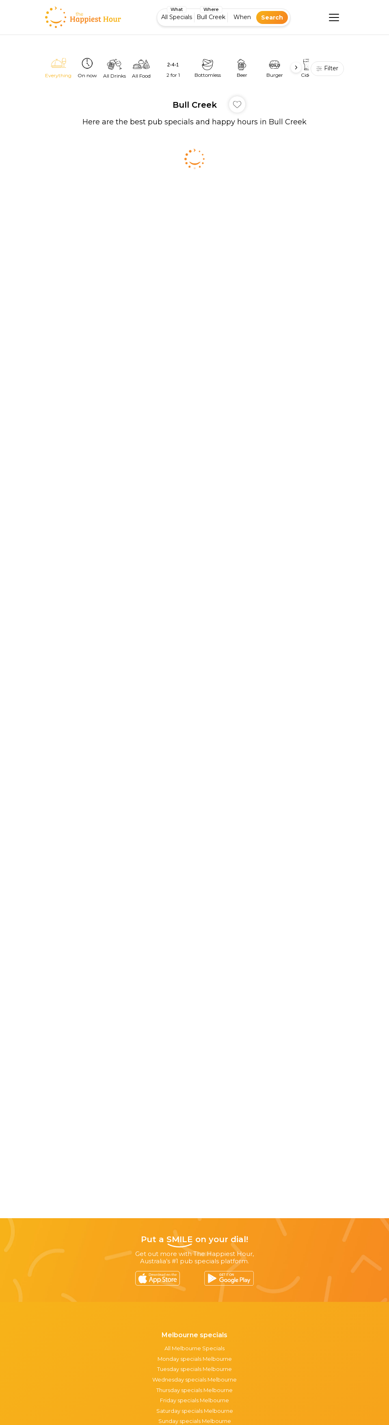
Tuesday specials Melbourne (194, 1369)
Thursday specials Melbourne (194, 1390)
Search (272, 17)
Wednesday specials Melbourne (194, 1379)
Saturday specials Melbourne (194, 1411)
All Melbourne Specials (194, 1348)
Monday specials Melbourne (195, 1359)
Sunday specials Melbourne (194, 1421)
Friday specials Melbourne (194, 1400)
